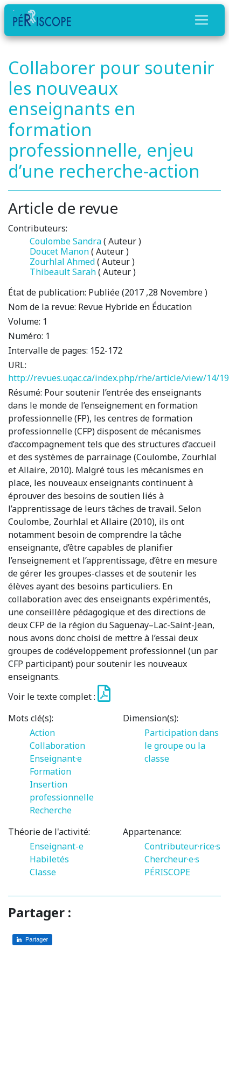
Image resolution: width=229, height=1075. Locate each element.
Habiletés (49, 859)
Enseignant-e (57, 846)
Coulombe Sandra (65, 241)
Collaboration (57, 745)
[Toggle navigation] (201, 20)
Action (42, 733)
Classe (43, 872)
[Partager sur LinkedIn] (32, 939)
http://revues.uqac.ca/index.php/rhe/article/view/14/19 (118, 378)
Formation (50, 771)
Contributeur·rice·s (182, 846)
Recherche (51, 810)
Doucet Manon (59, 251)
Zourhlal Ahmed (62, 262)
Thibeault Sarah (63, 272)
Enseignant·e (56, 758)
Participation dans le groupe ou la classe (181, 745)
